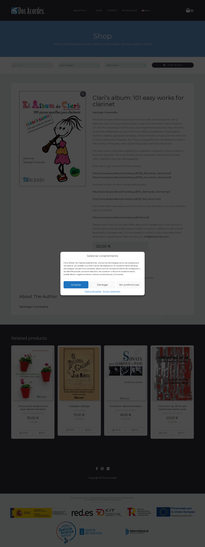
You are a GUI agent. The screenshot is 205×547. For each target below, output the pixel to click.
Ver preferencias (129, 284)
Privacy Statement (111, 291)
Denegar (102, 284)
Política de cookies (93, 291)
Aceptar (76, 284)
